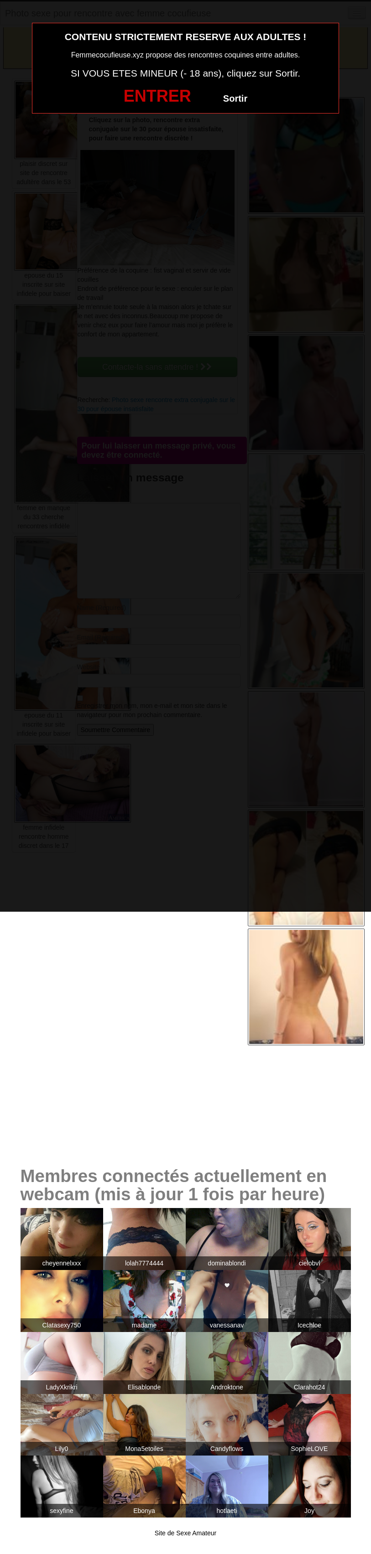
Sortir (235, 98)
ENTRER (157, 96)
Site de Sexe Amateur (185, 1533)
